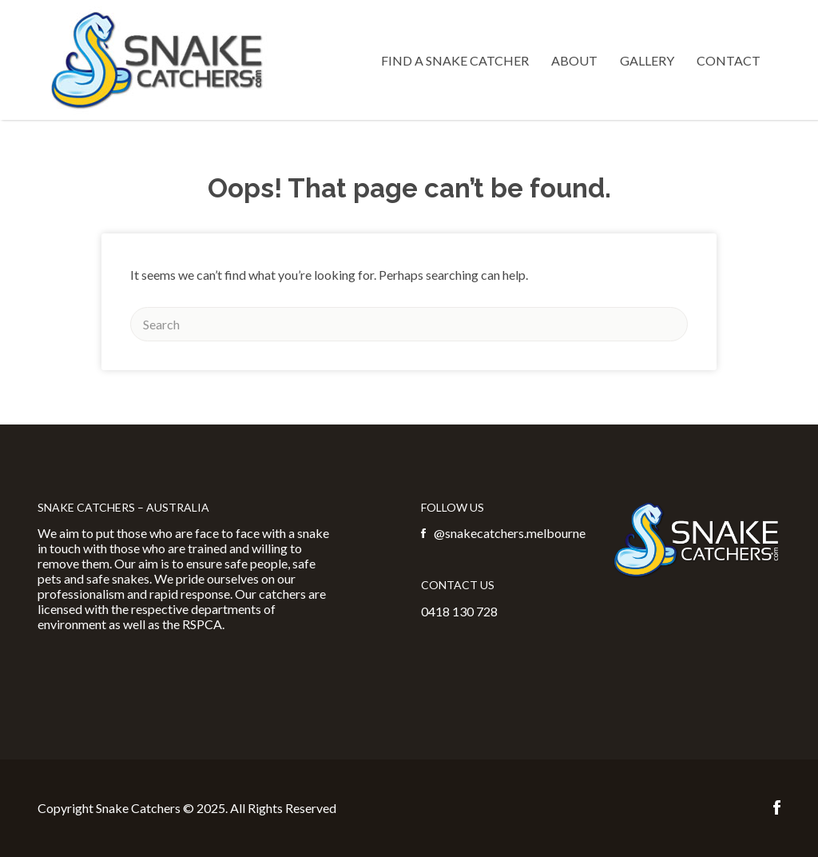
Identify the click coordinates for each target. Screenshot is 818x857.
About (574, 60)
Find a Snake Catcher (455, 60)
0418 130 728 (459, 611)
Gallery (647, 60)
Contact (728, 60)
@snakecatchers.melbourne (510, 532)
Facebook (776, 807)
